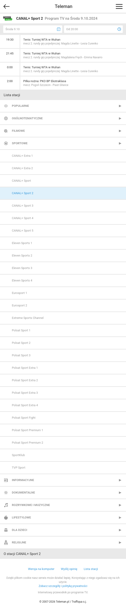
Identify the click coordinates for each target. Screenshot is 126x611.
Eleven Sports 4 (22, 280)
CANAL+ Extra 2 (22, 168)
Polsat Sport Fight (24, 417)
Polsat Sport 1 (21, 330)
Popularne (20, 106)
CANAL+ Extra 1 (22, 155)
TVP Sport (18, 467)
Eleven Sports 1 (22, 243)
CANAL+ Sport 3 (22, 205)
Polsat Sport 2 (21, 343)
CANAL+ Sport (21, 180)
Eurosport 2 (19, 305)
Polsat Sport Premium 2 (27, 442)
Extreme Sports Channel (28, 318)
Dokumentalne (23, 492)
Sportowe (20, 143)
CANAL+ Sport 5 (22, 230)
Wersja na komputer (41, 569)
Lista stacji (91, 569)
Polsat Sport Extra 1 (25, 367)
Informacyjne (23, 480)
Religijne (19, 542)
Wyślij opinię (69, 569)
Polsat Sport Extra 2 (25, 380)
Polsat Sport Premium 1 (27, 430)
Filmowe (18, 130)
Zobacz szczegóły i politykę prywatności (63, 586)
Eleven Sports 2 (22, 255)
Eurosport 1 (19, 293)
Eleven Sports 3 (22, 268)
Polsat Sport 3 (21, 355)
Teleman (63, 6)
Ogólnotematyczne (27, 118)
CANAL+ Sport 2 (22, 193)
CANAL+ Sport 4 (22, 218)
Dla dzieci (19, 530)
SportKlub (18, 455)
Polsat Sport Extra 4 (25, 405)
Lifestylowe (21, 517)
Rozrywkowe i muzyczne (31, 505)
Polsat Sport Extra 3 (25, 392)
